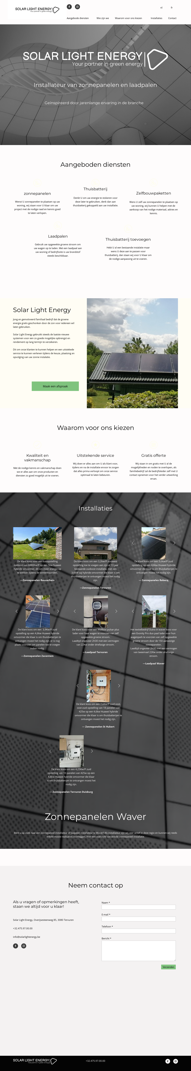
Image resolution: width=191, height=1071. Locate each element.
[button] (16, 543)
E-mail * (106, 914)
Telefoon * (107, 926)
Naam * (106, 902)
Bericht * (106, 938)
